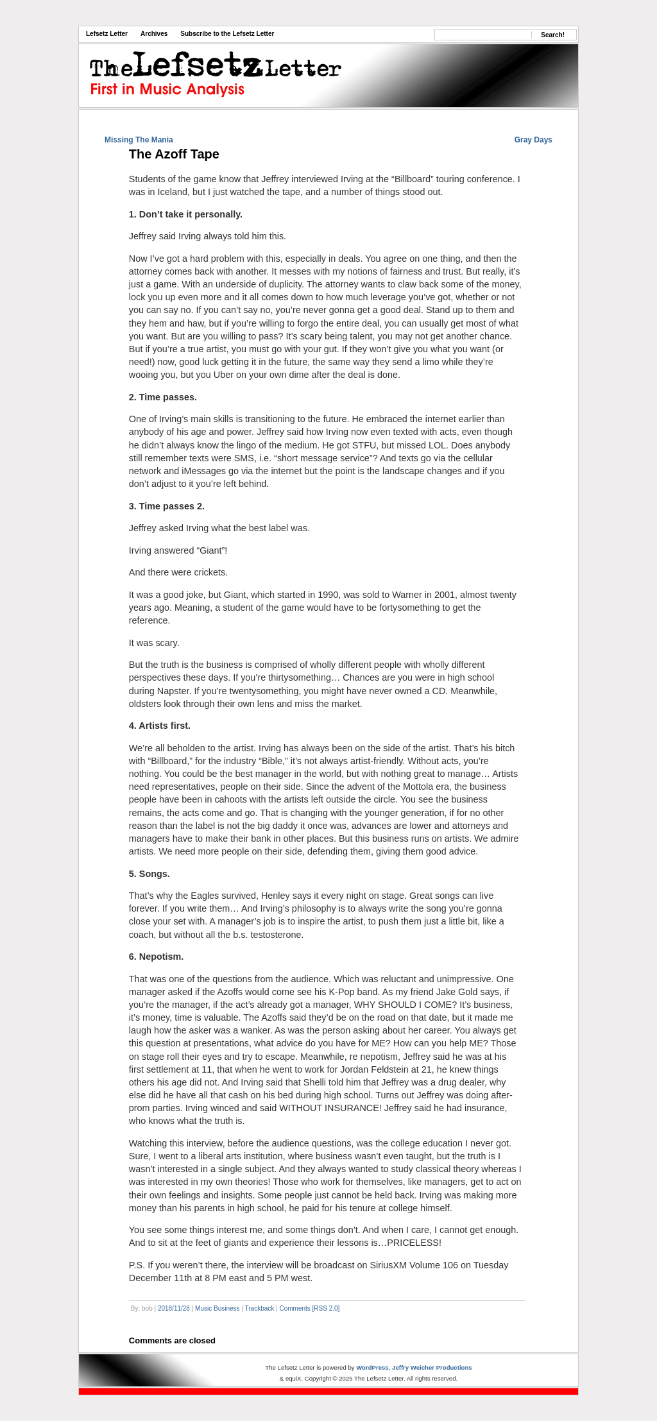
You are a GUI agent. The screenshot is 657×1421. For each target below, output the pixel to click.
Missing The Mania (139, 139)
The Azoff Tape (174, 154)
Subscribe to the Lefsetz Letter (227, 33)
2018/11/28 (174, 1308)
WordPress (372, 1367)
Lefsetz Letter (107, 33)
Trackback (260, 1308)
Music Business (217, 1308)
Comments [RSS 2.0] (309, 1308)
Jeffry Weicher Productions (432, 1367)
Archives (154, 33)
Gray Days (533, 139)
